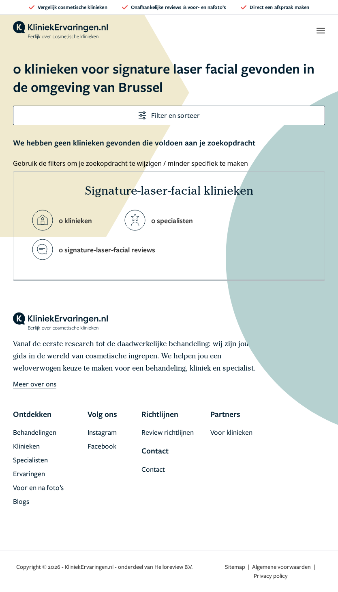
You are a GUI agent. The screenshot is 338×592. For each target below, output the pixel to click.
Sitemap (235, 566)
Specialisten (30, 459)
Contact (153, 469)
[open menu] (320, 30)
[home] (60, 30)
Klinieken (26, 446)
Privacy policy (271, 575)
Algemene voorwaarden (282, 566)
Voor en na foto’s (38, 487)
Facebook (102, 446)
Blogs (21, 501)
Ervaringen (29, 473)
